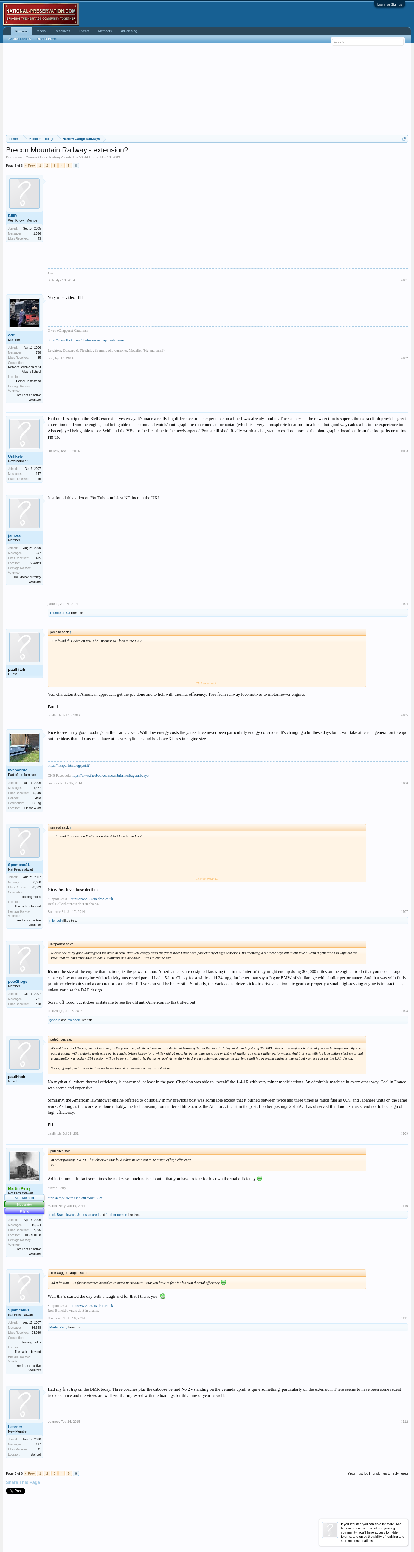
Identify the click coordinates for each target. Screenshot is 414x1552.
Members (105, 31)
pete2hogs (17, 981)
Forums (21, 31)
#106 (404, 783)
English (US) (15, 1527)
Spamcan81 (19, 864)
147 (38, 473)
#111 (404, 1318)
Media (41, 31)
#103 (404, 451)
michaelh (56, 920)
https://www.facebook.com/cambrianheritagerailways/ (110, 775)
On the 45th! (32, 808)
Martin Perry (57, 1206)
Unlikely (15, 456)
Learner (15, 1427)
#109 (404, 1133)
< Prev (30, 165)
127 (38, 1444)
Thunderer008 (59, 612)
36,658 (36, 882)
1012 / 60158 (32, 1235)
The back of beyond (28, 906)
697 (38, 553)
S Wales (35, 563)
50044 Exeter (88, 157)
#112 (404, 1421)
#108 (404, 1011)
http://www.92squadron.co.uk (92, 899)
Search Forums (19, 38)
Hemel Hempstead (28, 381)
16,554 (36, 1225)
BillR (12, 215)
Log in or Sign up (389, 4)
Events (84, 31)
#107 (404, 911)
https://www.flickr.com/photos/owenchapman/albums (86, 340)
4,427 (37, 788)
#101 (404, 280)
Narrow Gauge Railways (44, 157)
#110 (404, 1206)
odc (11, 335)
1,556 (37, 233)
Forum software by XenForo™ (46, 1535)
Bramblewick (66, 1214)
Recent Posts (46, 38)
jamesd (14, 535)
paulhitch (16, 669)
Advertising (129, 31)
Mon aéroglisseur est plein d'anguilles (75, 1198)
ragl (52, 1214)
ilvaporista (17, 770)
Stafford (35, 1454)
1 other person (116, 1214)
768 (38, 352)
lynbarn (54, 1020)
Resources (62, 31)
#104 (404, 604)
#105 (404, 715)
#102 (404, 358)
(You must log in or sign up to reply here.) (378, 1473)
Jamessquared (88, 1214)
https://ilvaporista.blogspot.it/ (69, 765)
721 (38, 999)
